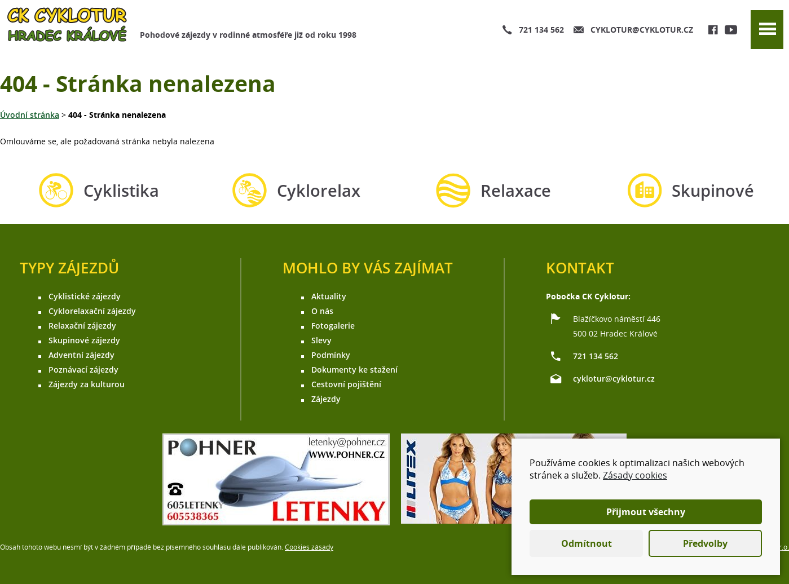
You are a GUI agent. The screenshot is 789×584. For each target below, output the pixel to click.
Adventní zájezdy (81, 354)
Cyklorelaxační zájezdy (92, 311)
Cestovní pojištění (346, 384)
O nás (322, 311)
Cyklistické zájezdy (85, 296)
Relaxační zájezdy (82, 325)
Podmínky (330, 354)
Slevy (321, 340)
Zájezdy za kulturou (87, 384)
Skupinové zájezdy (84, 340)
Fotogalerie (333, 325)
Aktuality (328, 296)
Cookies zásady (309, 547)
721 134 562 (541, 29)
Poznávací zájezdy (83, 369)
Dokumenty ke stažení (354, 369)
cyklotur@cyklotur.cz (641, 29)
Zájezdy (326, 398)
